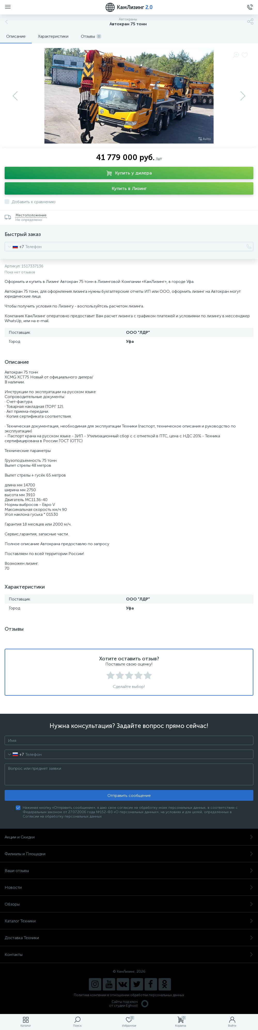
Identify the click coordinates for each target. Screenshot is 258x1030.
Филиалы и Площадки (129, 853)
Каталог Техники (129, 920)
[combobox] (14, 246)
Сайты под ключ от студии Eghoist (129, 1004)
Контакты (129, 954)
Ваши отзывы (129, 870)
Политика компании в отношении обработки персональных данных (129, 995)
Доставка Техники (129, 937)
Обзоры (129, 904)
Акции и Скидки (129, 837)
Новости (129, 887)
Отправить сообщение (129, 795)
